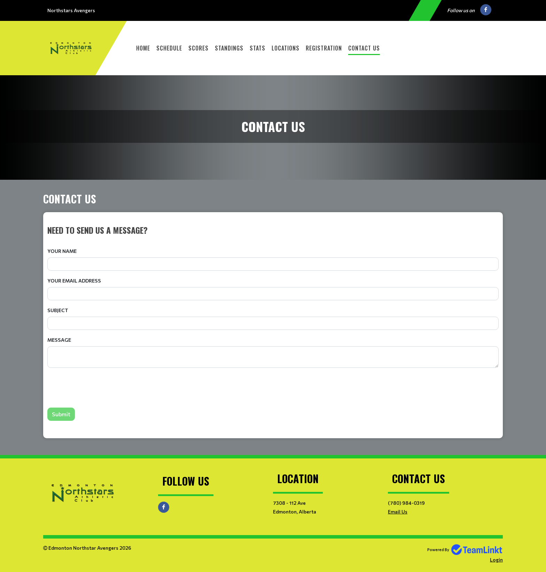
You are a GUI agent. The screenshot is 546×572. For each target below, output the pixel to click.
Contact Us (364, 48)
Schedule (169, 48)
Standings (229, 48)
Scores (198, 48)
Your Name (62, 251)
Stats (257, 48)
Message (59, 340)
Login (496, 560)
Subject (57, 310)
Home (143, 48)
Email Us (397, 512)
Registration (324, 48)
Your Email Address (74, 281)
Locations (285, 48)
